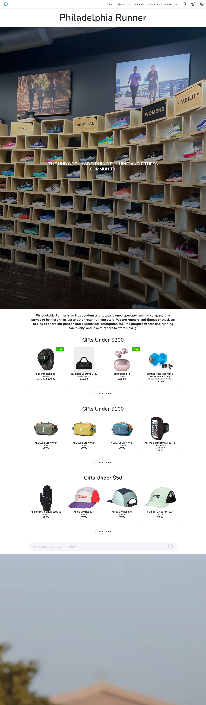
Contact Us (171, 4)
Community (154, 4)
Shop (109, 4)
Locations (138, 4)
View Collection (103, 394)
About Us (123, 4)
